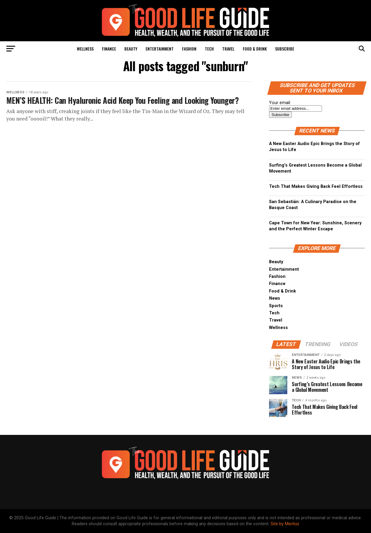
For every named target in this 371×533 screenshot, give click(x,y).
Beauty (130, 48)
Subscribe (284, 48)
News (274, 298)
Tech (209, 48)
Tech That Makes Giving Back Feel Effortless (316, 186)
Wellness (85, 48)
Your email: (280, 102)
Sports (276, 305)
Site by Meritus (285, 523)
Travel (228, 48)
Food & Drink (255, 48)
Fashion (189, 48)
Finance (109, 48)
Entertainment (160, 48)
